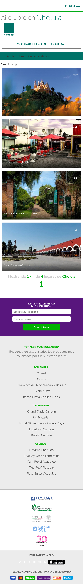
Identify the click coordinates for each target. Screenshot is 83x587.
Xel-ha (41, 380)
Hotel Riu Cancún (41, 430)
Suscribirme (41, 327)
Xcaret (41, 374)
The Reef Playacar (41, 468)
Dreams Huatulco (41, 450)
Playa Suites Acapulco (41, 474)
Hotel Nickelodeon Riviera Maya (41, 424)
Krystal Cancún (41, 436)
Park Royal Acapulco (41, 462)
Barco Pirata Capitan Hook (41, 397)
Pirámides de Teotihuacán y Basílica (41, 385)
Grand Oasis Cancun (41, 412)
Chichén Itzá (41, 391)
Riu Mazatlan (41, 418)
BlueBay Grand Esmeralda (41, 456)
